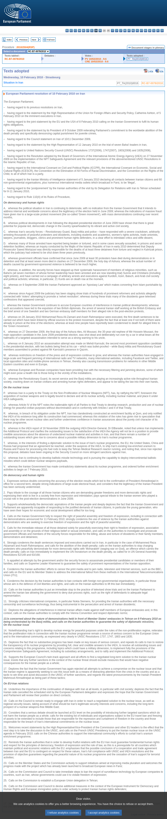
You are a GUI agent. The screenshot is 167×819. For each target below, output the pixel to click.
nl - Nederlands (133, 30)
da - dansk (79, 30)
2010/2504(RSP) (25, 47)
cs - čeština (75, 30)
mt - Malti (129, 30)
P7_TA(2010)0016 (137, 59)
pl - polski (137, 30)
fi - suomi (158, 30)
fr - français (100, 30)
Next (34, 39)
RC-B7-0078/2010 (14, 59)
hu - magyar (125, 30)
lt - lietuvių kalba (120, 30)
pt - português (141, 30)
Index (9, 39)
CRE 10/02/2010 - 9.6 (96, 61)
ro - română (145, 30)
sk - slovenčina (149, 30)
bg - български (67, 30)
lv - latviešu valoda (116, 30)
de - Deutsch (83, 30)
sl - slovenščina (153, 30)
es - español (71, 30)
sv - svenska (162, 30)
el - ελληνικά (92, 30)
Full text (51, 39)
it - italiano (112, 30)
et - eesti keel (87, 30)
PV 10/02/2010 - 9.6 (96, 59)
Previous (24, 39)
